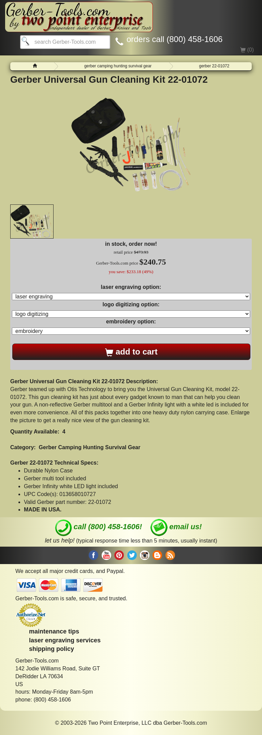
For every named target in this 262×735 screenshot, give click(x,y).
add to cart (131, 352)
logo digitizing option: (130, 304)
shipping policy (51, 648)
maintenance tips (54, 631)
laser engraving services (65, 640)
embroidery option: (131, 321)
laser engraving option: (131, 287)
